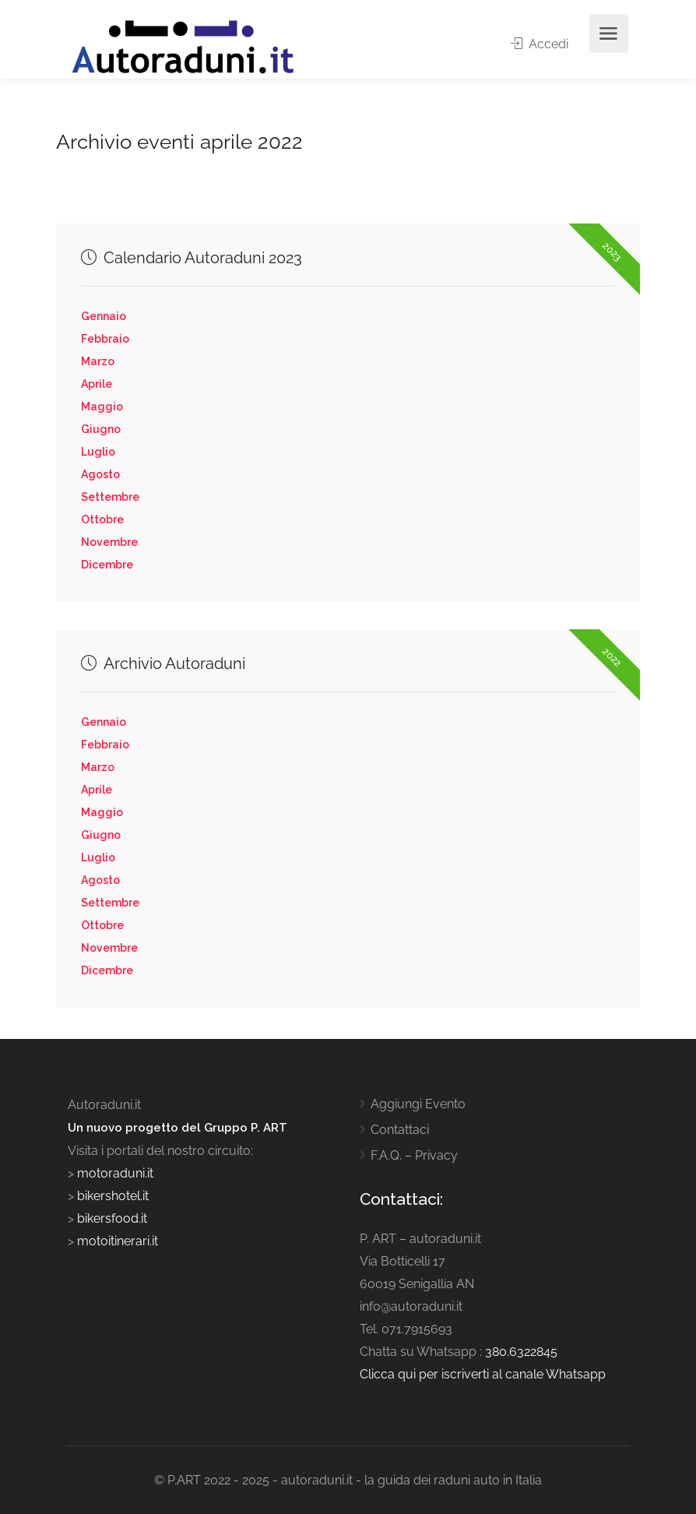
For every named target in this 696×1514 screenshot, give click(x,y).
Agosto (100, 474)
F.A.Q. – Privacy (414, 1155)
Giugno (101, 429)
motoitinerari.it (116, 1241)
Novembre (109, 542)
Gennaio (103, 316)
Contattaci (400, 1129)
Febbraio (105, 339)
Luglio (98, 451)
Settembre (110, 497)
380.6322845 (521, 1351)
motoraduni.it (113, 1173)
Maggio (102, 406)
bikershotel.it (113, 1195)
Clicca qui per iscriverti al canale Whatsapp (483, 1374)
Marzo (97, 361)
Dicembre (107, 564)
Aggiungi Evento (418, 1104)
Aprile (96, 384)
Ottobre (102, 519)
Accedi (539, 44)
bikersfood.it (112, 1218)
